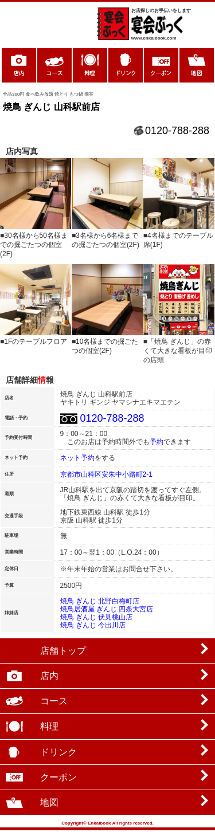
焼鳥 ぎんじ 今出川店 (93, 625)
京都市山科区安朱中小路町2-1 (106, 474)
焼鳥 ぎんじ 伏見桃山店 (96, 617)
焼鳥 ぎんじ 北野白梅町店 (100, 601)
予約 (156, 442)
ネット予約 (77, 458)
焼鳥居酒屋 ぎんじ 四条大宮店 (107, 609)
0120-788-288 (177, 130)
